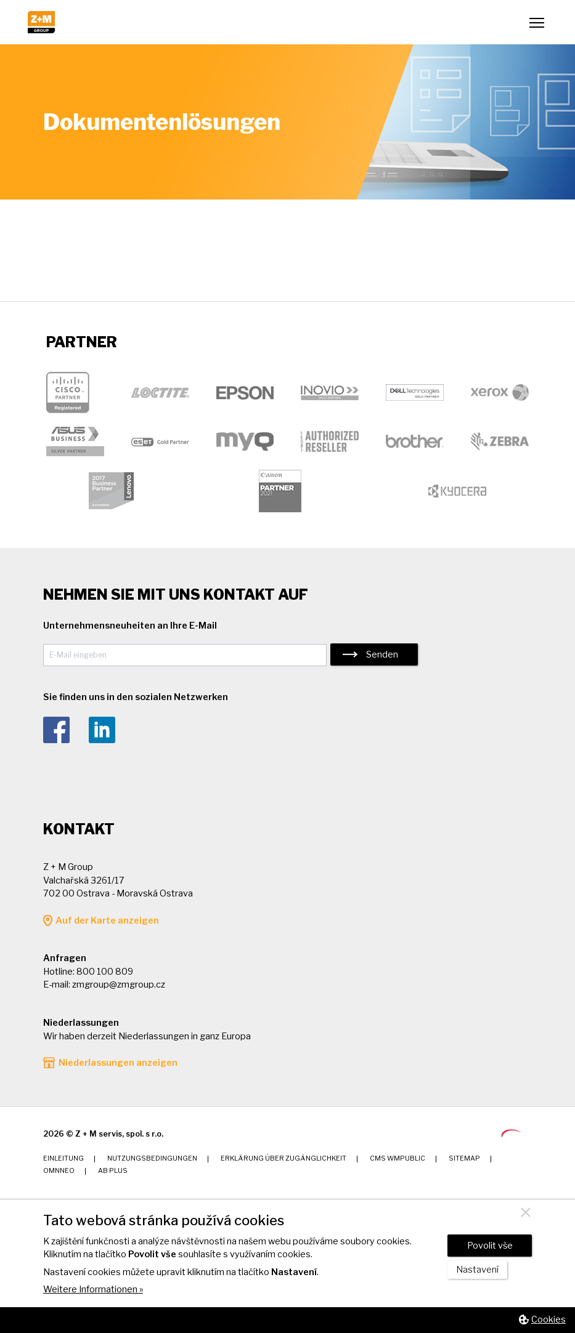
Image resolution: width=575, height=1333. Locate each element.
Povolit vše (490, 1245)
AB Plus (113, 1171)
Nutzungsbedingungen (152, 1158)
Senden (382, 654)
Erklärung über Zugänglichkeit (283, 1158)
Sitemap (464, 1158)
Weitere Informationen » (93, 1289)
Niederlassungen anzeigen (118, 1062)
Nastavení (477, 1269)
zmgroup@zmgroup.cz (118, 984)
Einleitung (63, 1158)
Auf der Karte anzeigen (107, 920)
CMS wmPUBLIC (397, 1158)
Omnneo (59, 1171)
